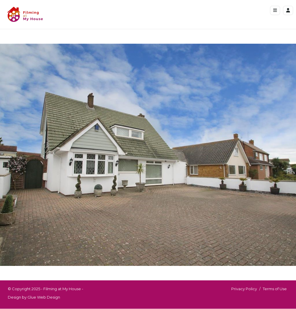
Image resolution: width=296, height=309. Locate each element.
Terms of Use (275, 288)
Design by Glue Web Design (34, 297)
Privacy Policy (244, 288)
